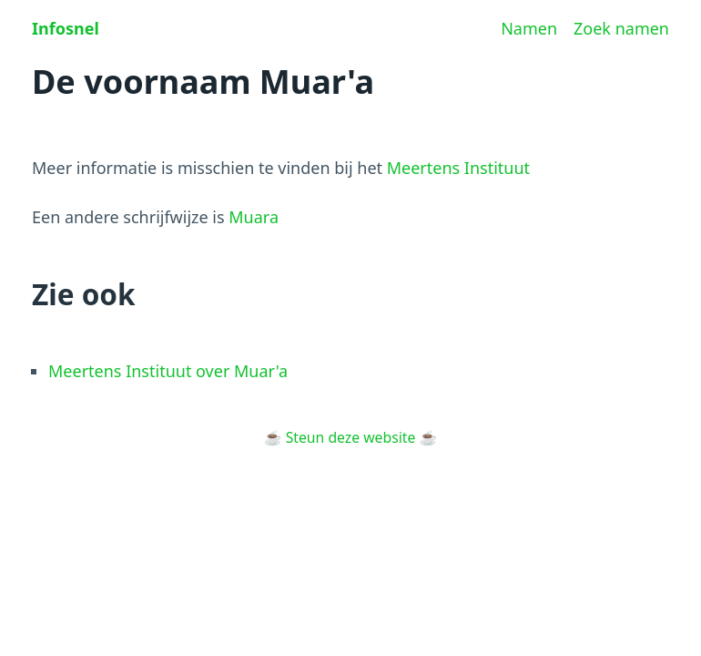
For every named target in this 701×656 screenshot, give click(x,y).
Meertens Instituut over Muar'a (168, 371)
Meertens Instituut (458, 168)
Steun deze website (351, 437)
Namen (529, 28)
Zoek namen (621, 28)
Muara (254, 217)
